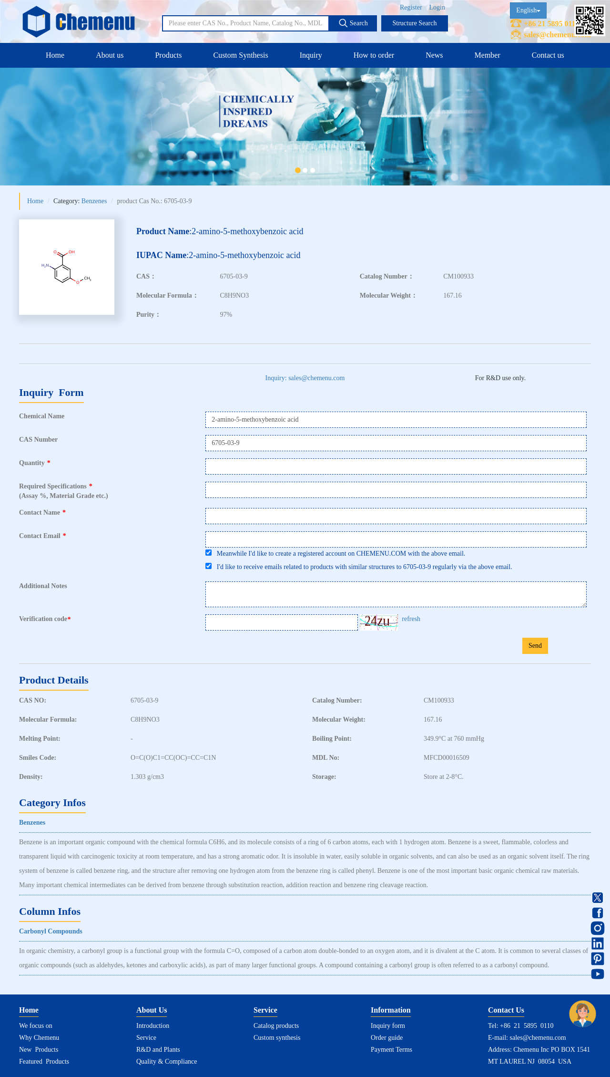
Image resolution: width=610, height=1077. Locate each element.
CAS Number (38, 439)
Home (55, 55)
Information (391, 1010)
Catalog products (276, 1025)
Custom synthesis (277, 1037)
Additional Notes (43, 586)
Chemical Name (41, 416)
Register (411, 7)
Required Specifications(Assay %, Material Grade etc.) (63, 491)
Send (535, 645)
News (434, 55)
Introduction (152, 1025)
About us (109, 55)
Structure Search (415, 23)
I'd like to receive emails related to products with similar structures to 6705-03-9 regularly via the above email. (358, 566)
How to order (374, 55)
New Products (38, 1049)
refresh (411, 618)
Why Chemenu (39, 1037)
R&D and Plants (158, 1049)
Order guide (387, 1037)
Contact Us (506, 1010)
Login (437, 7)
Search (353, 23)
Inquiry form (388, 1025)
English (528, 10)
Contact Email (42, 535)
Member (487, 55)
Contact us (548, 55)
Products (168, 55)
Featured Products (44, 1061)
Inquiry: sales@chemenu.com (305, 378)
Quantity (35, 462)
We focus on (35, 1025)
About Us (151, 1010)
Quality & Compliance (166, 1061)
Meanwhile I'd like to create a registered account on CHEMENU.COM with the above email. (335, 553)
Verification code (46, 619)
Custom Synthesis (240, 55)
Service (146, 1037)
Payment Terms (391, 1049)
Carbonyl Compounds (50, 931)
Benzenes (94, 201)
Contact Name (42, 512)
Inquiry (311, 55)
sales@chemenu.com (557, 35)
